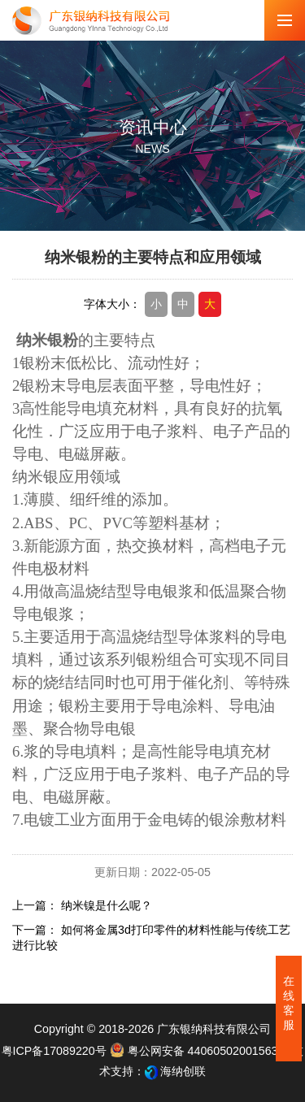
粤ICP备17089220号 (54, 1050)
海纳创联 (183, 1071)
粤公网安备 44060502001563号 (201, 1050)
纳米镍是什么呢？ (106, 905)
